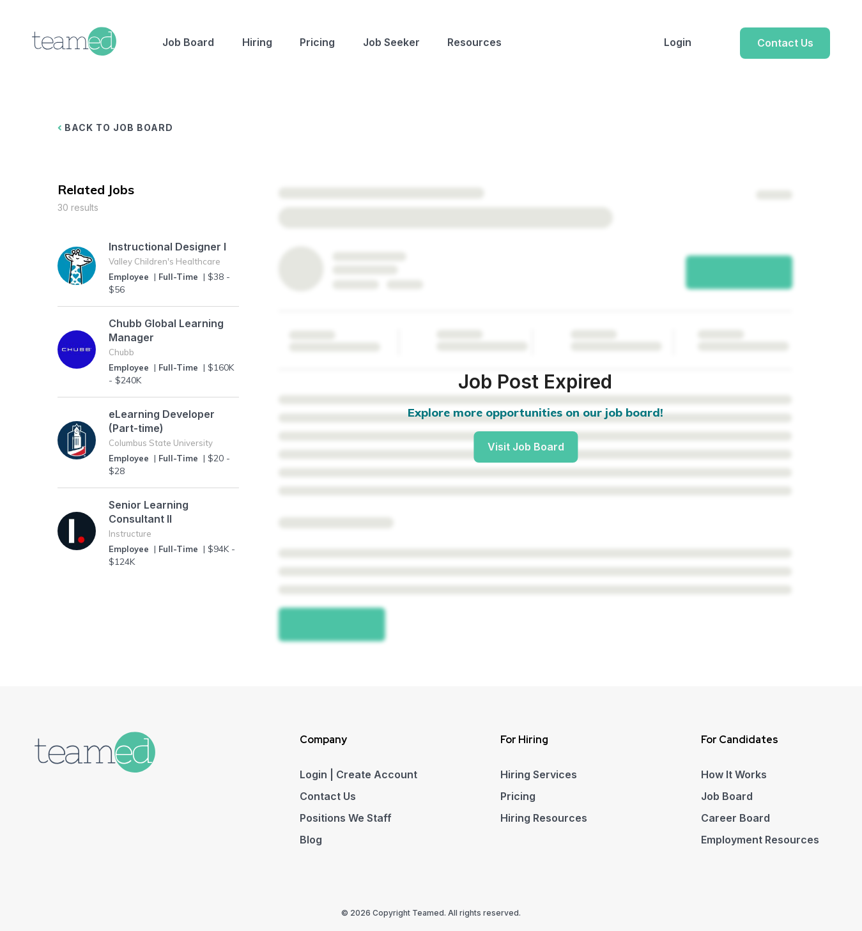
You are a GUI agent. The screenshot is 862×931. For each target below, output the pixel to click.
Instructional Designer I (167, 246)
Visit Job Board (526, 446)
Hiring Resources (543, 818)
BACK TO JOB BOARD (116, 127)
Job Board (188, 42)
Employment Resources (760, 839)
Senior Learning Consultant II (149, 511)
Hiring (257, 42)
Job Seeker (391, 42)
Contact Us (785, 42)
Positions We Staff (346, 818)
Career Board (735, 818)
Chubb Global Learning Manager (166, 330)
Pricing (317, 42)
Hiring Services (538, 774)
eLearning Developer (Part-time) (162, 421)
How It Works (734, 774)
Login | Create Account (358, 774)
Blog (311, 839)
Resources (474, 42)
